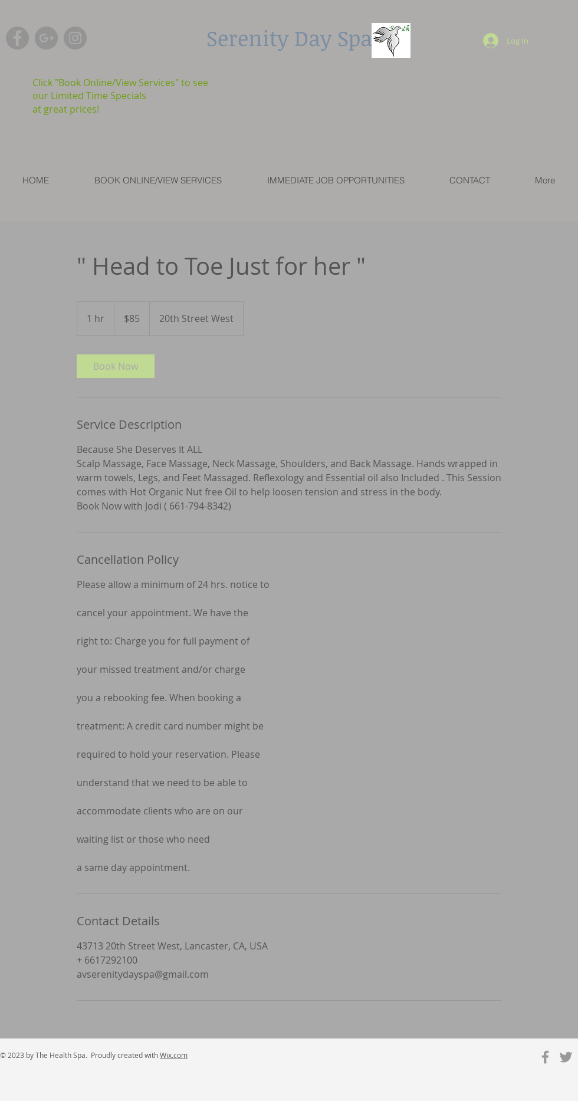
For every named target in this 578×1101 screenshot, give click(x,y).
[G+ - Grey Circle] (46, 38)
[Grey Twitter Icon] (565, 1057)
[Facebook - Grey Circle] (17, 38)
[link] (116, 366)
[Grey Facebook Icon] (545, 1057)
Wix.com (174, 1055)
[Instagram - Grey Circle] (75, 38)
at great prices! (65, 109)
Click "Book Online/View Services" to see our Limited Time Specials (120, 89)
